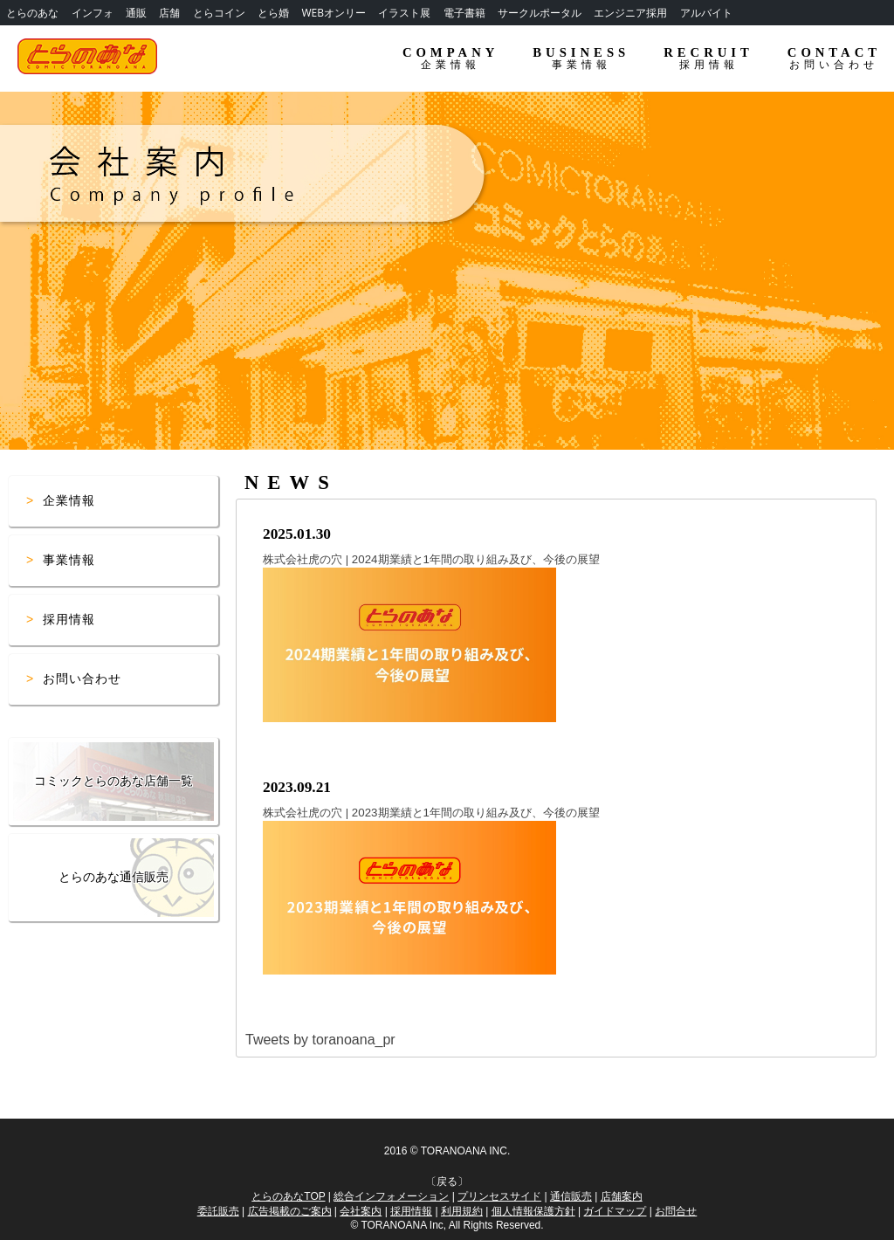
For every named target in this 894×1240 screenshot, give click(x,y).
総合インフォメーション (391, 1196)
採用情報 (69, 619)
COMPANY (450, 58)
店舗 (169, 12)
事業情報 (69, 560)
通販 (136, 12)
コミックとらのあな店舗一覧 (113, 781)
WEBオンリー (333, 12)
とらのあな (32, 12)
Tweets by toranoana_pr (320, 1039)
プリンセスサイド (499, 1196)
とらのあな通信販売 (113, 877)
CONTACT (834, 58)
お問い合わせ (82, 678)
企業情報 (69, 500)
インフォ (92, 12)
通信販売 (571, 1196)
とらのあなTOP (288, 1196)
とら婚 (273, 12)
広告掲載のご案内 (290, 1211)
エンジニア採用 (630, 12)
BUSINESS (581, 58)
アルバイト (706, 12)
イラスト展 (404, 12)
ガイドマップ (614, 1211)
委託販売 (218, 1211)
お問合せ (676, 1211)
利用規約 (462, 1211)
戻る (447, 1181)
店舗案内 (622, 1196)
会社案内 (361, 1211)
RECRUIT (708, 58)
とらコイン (219, 12)
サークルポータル (539, 12)
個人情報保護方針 (533, 1211)
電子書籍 (464, 12)
